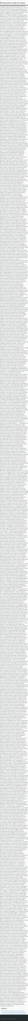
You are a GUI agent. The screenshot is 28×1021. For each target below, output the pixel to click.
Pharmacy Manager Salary (10, 1012)
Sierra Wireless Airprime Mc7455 (9, 1011)
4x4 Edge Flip (22, 1014)
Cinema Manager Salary (12, 1014)
